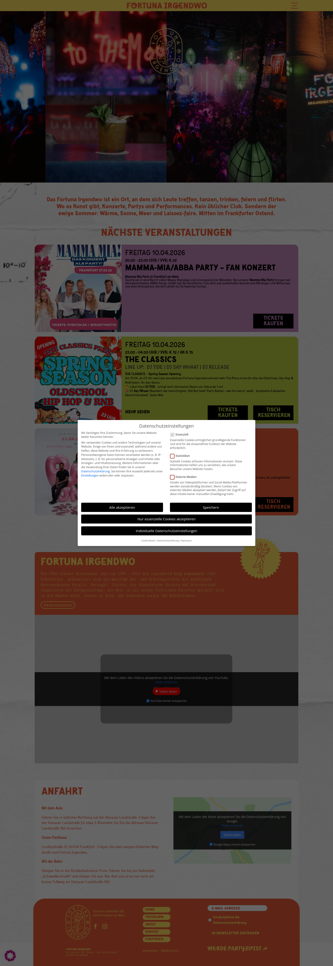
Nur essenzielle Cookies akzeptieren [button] (167, 519)
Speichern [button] (211, 507)
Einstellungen (90, 475)
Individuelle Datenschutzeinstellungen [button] (166, 530)
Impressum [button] (186, 540)
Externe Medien (185, 477)
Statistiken (182, 456)
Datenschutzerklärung (95, 471)
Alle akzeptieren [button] (122, 507)
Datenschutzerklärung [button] (168, 540)
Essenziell (181, 434)
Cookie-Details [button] (148, 540)
